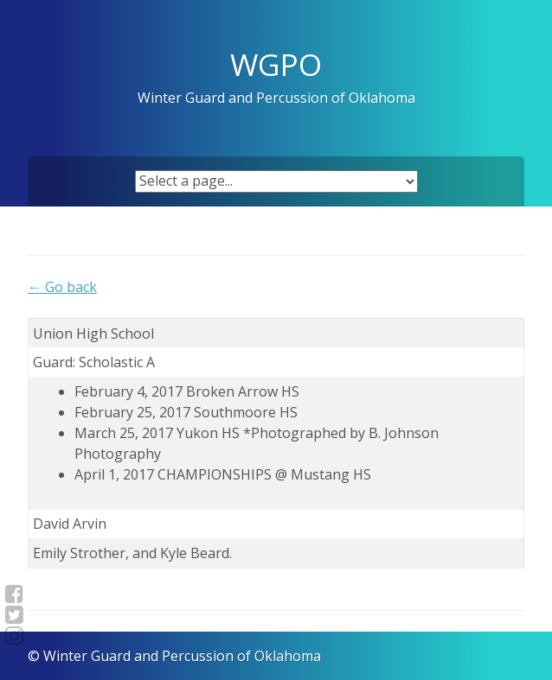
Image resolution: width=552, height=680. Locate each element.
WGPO (276, 64)
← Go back (62, 286)
